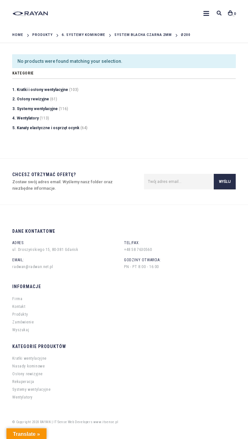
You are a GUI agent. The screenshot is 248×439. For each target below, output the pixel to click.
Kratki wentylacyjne (29, 358)
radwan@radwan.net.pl (32, 267)
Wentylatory (22, 397)
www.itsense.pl (105, 422)
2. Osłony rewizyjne (30, 99)
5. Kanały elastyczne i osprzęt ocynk (45, 128)
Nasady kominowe (28, 366)
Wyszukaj (20, 330)
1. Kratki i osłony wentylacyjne (40, 89)
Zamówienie (23, 322)
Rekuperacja (23, 381)
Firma (17, 299)
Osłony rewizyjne (27, 374)
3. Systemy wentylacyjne (35, 109)
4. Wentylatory (25, 118)
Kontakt (18, 306)
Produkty (20, 314)
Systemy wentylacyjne (31, 389)
